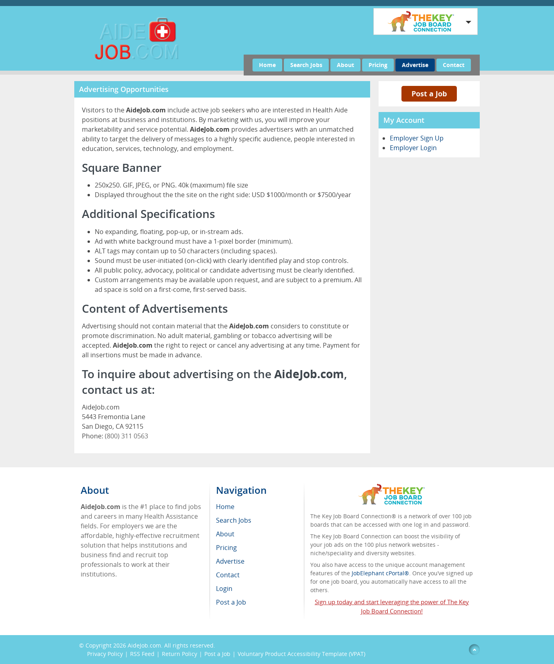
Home (267, 65)
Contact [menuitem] (228, 574)
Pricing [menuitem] (226, 547)
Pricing (378, 65)
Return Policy (179, 654)
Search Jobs (306, 65)
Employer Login (413, 147)
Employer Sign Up (417, 138)
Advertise (415, 65)
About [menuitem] (225, 534)
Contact (453, 65)
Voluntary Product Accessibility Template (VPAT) (301, 654)
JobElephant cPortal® (380, 573)
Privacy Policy (105, 654)
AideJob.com (144, 645)
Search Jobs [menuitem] (233, 520)
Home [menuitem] (225, 506)
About (345, 65)
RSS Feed (142, 654)
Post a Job (429, 93)
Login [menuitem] (224, 588)
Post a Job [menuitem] (231, 602)
